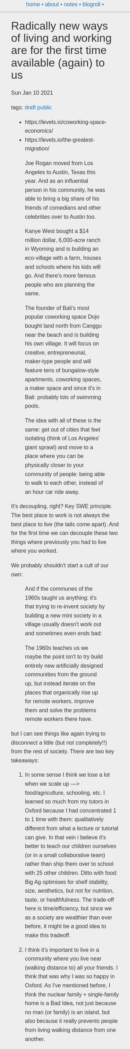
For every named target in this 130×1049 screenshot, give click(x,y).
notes (71, 4)
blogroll (92, 4)
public (44, 107)
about (52, 4)
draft (31, 107)
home (33, 4)
